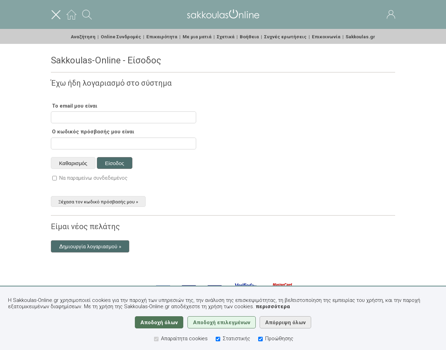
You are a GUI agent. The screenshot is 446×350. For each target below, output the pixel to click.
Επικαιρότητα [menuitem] (161, 36)
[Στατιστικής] (218, 339)
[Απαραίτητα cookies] (156, 339)
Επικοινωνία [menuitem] (326, 36)
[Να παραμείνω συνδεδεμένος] (54, 178)
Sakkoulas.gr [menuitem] (360, 36)
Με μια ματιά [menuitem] (197, 36)
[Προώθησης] (260, 339)
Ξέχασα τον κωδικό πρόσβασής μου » (98, 201)
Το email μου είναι (74, 106)
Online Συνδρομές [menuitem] (121, 36)
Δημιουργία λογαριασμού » (90, 246)
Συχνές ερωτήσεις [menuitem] (285, 36)
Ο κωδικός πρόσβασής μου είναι (93, 132)
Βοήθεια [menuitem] (249, 36)
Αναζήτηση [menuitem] (83, 36)
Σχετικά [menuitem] (225, 36)
